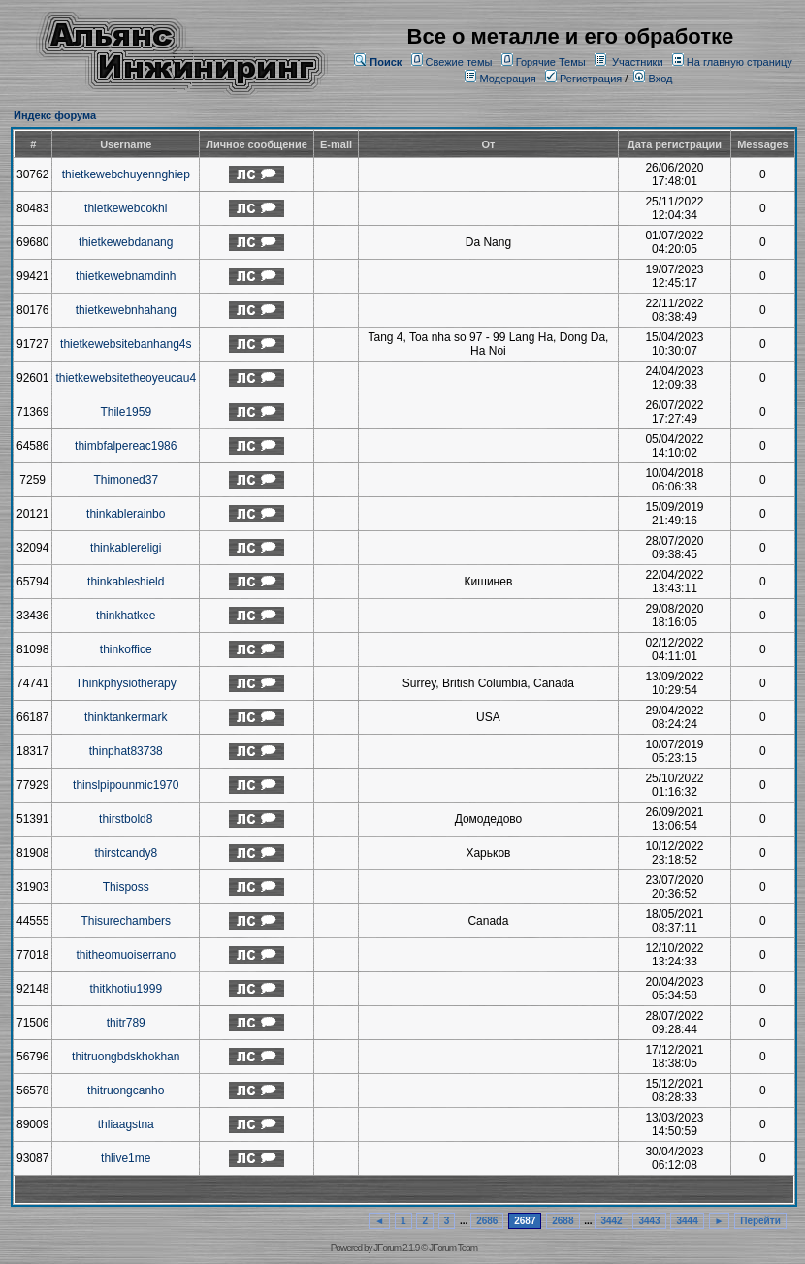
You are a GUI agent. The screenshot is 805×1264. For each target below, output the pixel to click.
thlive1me (125, 1158)
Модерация (507, 78)
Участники (637, 62)
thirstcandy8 (125, 853)
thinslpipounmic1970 (125, 785)
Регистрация (583, 78)
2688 (562, 1221)
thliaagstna (126, 1124)
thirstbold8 (125, 819)
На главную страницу (739, 62)
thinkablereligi (125, 547)
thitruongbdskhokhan (125, 1056)
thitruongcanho (125, 1090)
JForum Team (453, 1248)
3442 (611, 1221)
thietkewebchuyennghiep (126, 174)
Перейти (760, 1221)
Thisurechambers (125, 921)
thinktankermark (125, 717)
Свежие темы (459, 62)
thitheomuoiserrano (126, 955)
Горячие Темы (551, 62)
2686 (487, 1221)
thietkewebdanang (126, 242)
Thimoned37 (125, 480)
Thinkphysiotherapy (126, 683)
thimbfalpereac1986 (126, 446)
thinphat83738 (126, 751)
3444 (686, 1221)
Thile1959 (125, 412)
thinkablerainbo (125, 514)
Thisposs (126, 887)
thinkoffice (126, 649)
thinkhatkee (125, 615)
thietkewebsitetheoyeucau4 (125, 378)
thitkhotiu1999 (125, 988)
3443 (649, 1221)
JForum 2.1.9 (396, 1248)
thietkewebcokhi (125, 208)
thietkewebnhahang (126, 310)
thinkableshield (125, 581)
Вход (652, 78)
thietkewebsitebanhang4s (125, 344)
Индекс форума (55, 115)
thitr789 (126, 1022)
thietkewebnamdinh (126, 276)
